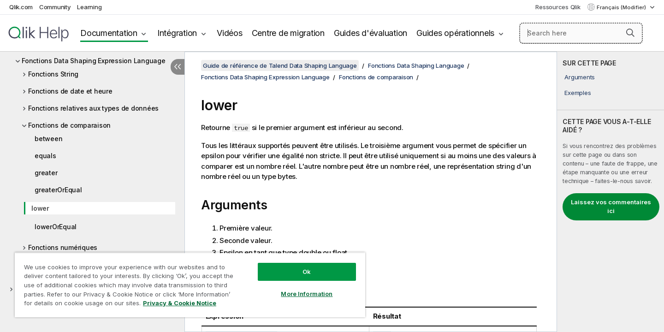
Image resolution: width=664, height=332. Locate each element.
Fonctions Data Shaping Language (416, 65)
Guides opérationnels (455, 33)
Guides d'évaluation (370, 33)
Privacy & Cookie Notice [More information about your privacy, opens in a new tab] (179, 303)
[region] (190, 284)
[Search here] (581, 33)
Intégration (177, 33)
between (48, 138)
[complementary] (610, 192)
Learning (89, 7)
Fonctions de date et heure (70, 91)
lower (40, 208)
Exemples (577, 92)
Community (55, 7)
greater (46, 173)
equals (45, 156)
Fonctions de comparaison (69, 125)
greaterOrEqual (58, 190)
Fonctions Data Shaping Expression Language (94, 61)
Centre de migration (288, 33)
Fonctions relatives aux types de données (93, 108)
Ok (306, 271)
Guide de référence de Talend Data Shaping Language (280, 65)
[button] (630, 32)
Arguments (579, 77)
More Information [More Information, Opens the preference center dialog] (306, 293)
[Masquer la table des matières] (177, 67)
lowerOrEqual (56, 227)
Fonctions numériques (62, 247)
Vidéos (230, 33)
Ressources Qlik (557, 7)
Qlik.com (21, 7)
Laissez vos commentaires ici (611, 206)
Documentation (108, 33)
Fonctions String (53, 74)
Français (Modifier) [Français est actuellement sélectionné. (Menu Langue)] (622, 7)
